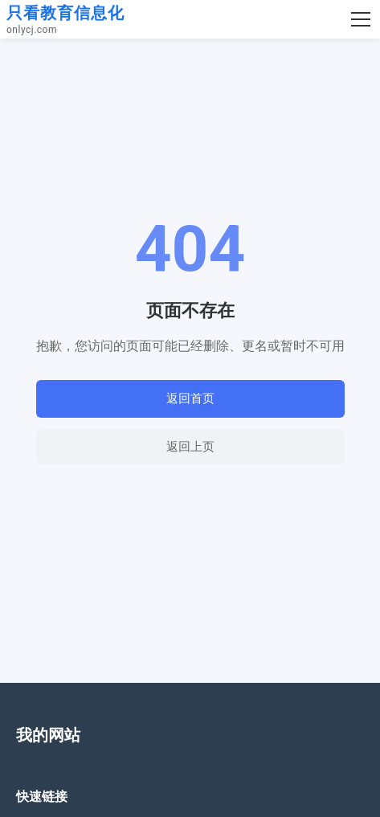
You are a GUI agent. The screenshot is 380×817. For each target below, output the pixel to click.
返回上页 (190, 446)
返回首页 (190, 398)
